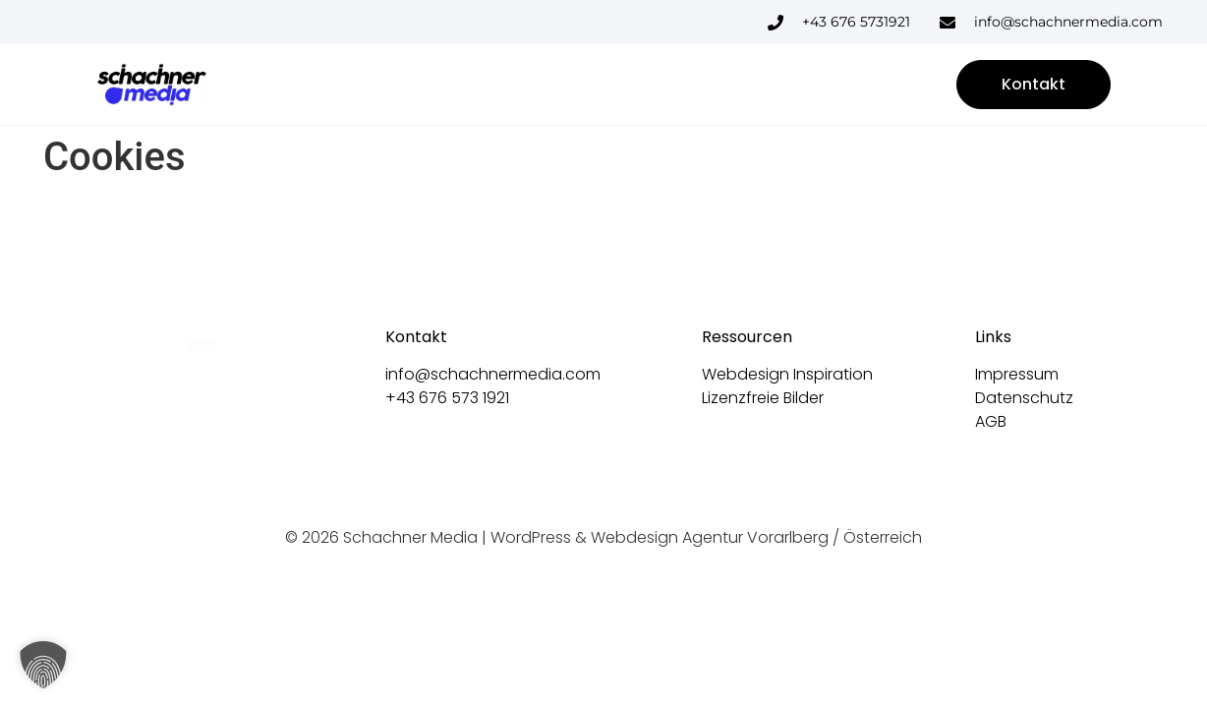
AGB (990, 421)
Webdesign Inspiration (787, 374)
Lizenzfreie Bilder (763, 397)
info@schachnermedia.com (493, 374)
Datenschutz (1024, 397)
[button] (43, 664)
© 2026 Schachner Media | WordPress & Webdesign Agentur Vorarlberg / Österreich (603, 537)
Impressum (1017, 374)
